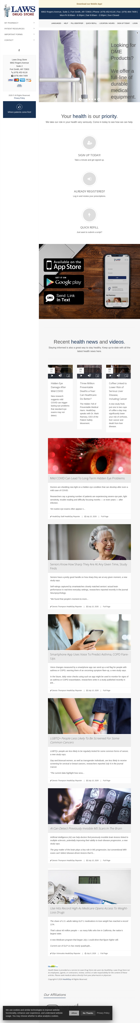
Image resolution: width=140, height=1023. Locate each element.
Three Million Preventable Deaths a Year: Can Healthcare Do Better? (88, 391)
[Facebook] (19, 50)
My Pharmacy (11, 23)
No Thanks (88, 1013)
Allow (74, 1013)
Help (66, 23)
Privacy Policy (19, 98)
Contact (8, 40)
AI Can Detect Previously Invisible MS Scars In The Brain (86, 828)
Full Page (104, 517)
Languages (56, 23)
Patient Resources (14, 29)
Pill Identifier (77, 23)
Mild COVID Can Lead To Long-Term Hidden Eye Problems (87, 478)
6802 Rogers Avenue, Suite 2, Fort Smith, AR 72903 (66, 11)
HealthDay (67, 979)
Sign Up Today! (123, 23)
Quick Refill (91, 23)
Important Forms (13, 34)
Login (135, 23)
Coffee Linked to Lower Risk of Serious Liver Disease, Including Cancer (118, 391)
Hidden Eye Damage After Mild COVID (58, 387)
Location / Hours (107, 23)
